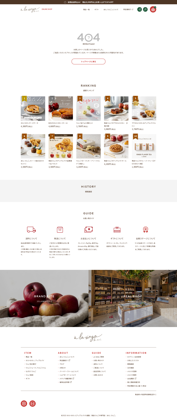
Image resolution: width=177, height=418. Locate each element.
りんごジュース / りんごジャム (36, 368)
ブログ (62, 364)
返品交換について (99, 371)
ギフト (96, 9)
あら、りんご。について (111, 9)
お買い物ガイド (98, 360)
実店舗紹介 (127, 9)
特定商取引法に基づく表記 (136, 386)
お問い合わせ (98, 375)
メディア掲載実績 (67, 378)
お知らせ (63, 368)
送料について (98, 364)
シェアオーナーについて (68, 375)
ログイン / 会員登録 (134, 357)
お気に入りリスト (133, 360)
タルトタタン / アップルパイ (35, 360)
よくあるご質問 (98, 357)
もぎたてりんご (31, 371)
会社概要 (131, 378)
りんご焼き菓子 (31, 364)
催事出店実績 (66, 382)
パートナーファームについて (69, 371)
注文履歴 (130, 368)
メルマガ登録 (131, 371)
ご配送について (98, 368)
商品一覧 (86, 9)
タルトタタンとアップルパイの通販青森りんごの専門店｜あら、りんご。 (91, 415)
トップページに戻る (88, 61)
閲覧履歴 (130, 364)
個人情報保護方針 (133, 382)
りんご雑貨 (29, 375)
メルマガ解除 (131, 375)
